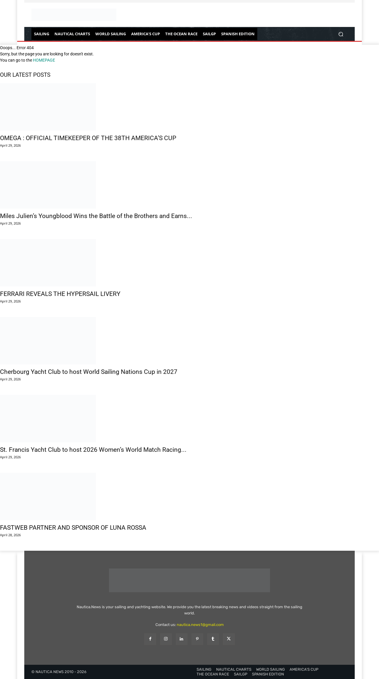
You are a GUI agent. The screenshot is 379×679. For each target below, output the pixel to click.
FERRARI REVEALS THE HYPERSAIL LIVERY (60, 293)
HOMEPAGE (44, 60)
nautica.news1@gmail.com (200, 624)
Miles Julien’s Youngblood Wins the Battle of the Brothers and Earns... (96, 216)
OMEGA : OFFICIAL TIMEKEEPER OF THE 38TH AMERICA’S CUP (88, 138)
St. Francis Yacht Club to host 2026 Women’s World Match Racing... (93, 449)
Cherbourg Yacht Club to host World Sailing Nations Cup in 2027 (88, 371)
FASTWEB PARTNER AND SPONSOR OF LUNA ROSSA (73, 527)
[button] (341, 34)
